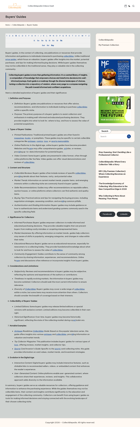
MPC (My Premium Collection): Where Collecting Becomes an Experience (112, 174)
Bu (61, 41)
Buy (52, 45)
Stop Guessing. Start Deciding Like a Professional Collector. (115, 153)
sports (58, 349)
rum (30, 148)
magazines (19, 138)
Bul (48, 45)
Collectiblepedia (106, 40)
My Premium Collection (109, 45)
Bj (46, 41)
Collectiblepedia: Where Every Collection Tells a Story (112, 163)
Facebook (107, 214)
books (28, 138)
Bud (43, 45)
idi (19, 152)
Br (57, 41)
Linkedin (124, 214)
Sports (17, 349)
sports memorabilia (60, 141)
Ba (38, 41)
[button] (129, 136)
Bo (53, 41)
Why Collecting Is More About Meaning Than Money (112, 197)
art (65, 148)
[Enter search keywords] (115, 136)
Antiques (18, 331)
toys (46, 141)
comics (40, 141)
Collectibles (30, 289)
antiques (32, 141)
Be (42, 41)
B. (34, 41)
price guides (10, 59)
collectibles (68, 56)
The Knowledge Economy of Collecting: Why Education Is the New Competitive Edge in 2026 (113, 186)
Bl (49, 41)
